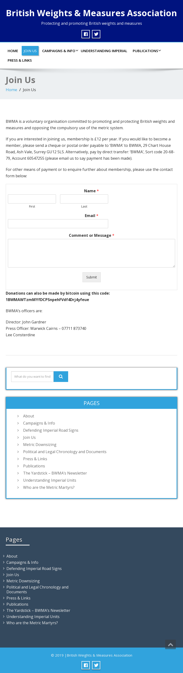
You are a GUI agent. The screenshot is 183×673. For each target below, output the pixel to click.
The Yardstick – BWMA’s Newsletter (55, 473)
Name (91, 190)
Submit (91, 277)
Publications (146, 50)
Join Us (30, 50)
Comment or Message (91, 235)
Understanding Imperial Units (49, 480)
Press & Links (20, 60)
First (32, 206)
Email (91, 215)
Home (13, 50)
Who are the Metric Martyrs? (49, 487)
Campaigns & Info (59, 50)
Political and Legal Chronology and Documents (65, 451)
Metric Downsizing (39, 444)
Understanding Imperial (104, 50)
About (28, 416)
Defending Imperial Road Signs (50, 430)
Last (84, 206)
